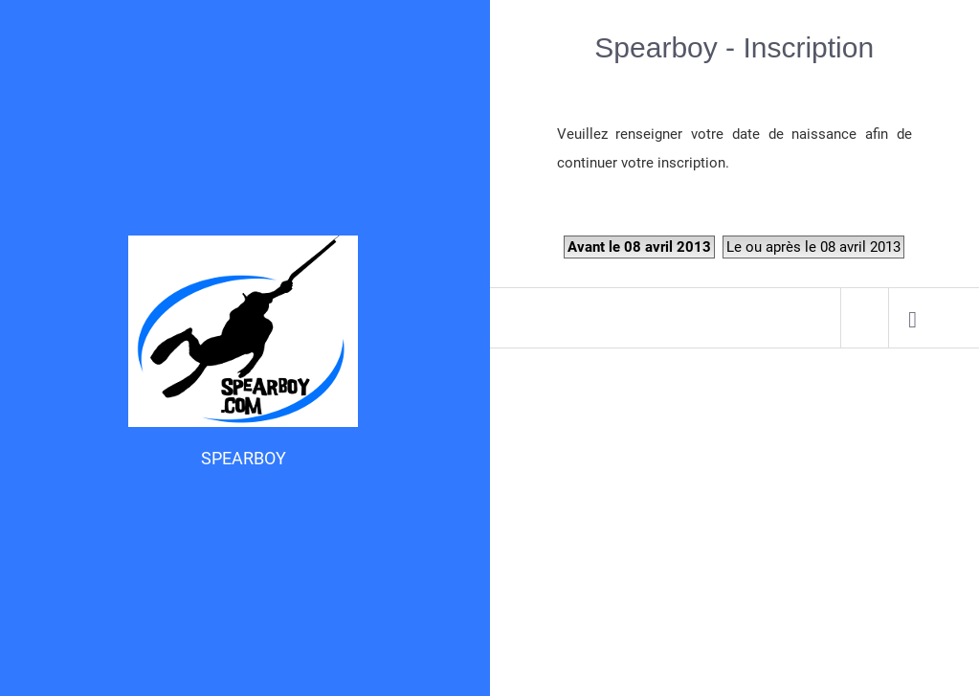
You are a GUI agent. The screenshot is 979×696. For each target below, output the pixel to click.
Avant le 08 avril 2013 (639, 247)
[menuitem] (912, 318)
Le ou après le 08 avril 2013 (813, 247)
